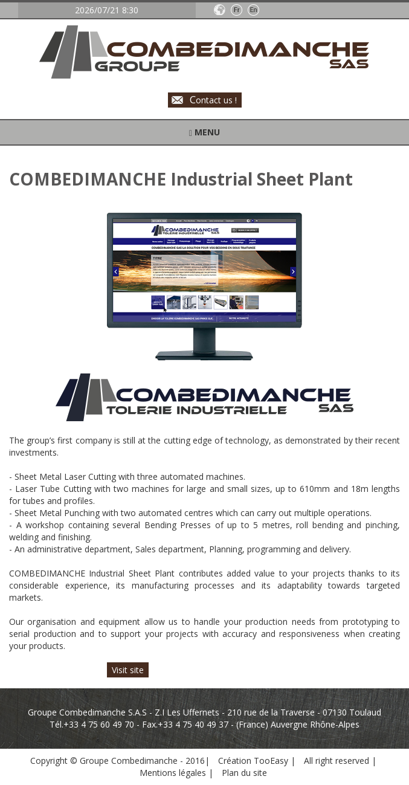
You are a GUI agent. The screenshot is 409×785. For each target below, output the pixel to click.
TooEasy (271, 760)
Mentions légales (174, 772)
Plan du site (244, 772)
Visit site (128, 670)
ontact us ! (213, 99)
